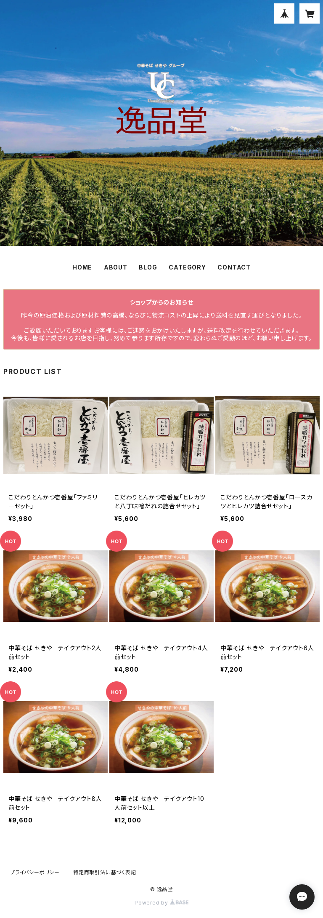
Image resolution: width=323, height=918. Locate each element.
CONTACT (234, 267)
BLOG (148, 267)
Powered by (161, 902)
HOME (82, 267)
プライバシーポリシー (35, 872)
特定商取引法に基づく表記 (104, 872)
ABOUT (115, 267)
